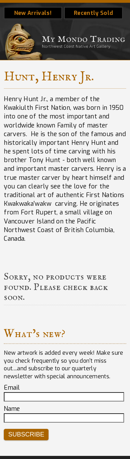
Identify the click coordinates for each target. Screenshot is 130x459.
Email (12, 387)
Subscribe (26, 434)
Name (12, 409)
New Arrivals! (33, 13)
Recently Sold (93, 13)
